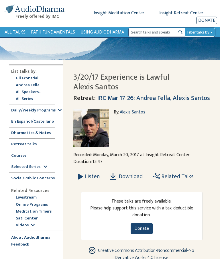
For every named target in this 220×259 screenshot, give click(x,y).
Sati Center (27, 218)
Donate (206, 20)
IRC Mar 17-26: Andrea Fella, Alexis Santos (153, 98)
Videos (25, 225)
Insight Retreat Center (181, 13)
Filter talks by (198, 32)
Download (126, 176)
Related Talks (173, 176)
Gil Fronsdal (27, 78)
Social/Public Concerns (33, 178)
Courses (18, 155)
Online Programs (32, 204)
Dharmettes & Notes (31, 133)
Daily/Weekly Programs (36, 110)
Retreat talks (24, 144)
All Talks (15, 32)
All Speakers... (28, 92)
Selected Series (29, 167)
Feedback (20, 244)
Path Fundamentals (53, 32)
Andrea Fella (28, 85)
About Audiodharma (30, 237)
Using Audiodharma (102, 32)
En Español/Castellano (32, 121)
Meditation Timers (34, 211)
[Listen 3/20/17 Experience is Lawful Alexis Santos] (88, 176)
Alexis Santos (132, 112)
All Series (24, 99)
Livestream (26, 197)
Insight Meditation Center (119, 13)
